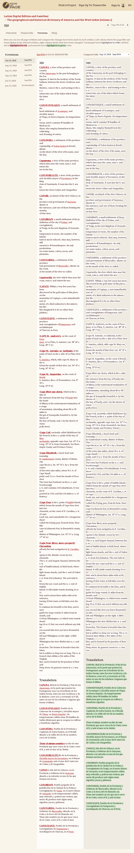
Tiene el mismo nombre (52, 743)
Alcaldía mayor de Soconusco (53, 758)
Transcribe (27, 32)
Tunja (59, 791)
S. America (44, 359)
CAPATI (44, 286)
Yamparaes (65, 324)
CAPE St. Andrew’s (50, 336)
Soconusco (66, 178)
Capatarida (45, 277)
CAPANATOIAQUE (49, 105)
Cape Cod (45, 432)
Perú (71, 831)
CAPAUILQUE (47, 318)
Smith (70, 502)
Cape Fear (45, 502)
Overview (11, 32)
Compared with (90, 55)
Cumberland (48, 459)
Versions (42, 32)
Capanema (45, 160)
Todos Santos (60, 146)
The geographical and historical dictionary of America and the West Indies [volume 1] (59, 20)
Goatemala (47, 761)
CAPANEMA (46, 140)
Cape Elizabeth (48, 453)
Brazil (42, 377)
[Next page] (127, 25)
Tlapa (45, 714)
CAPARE (44, 195)
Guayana (71, 202)
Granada (46, 793)
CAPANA (44, 67)
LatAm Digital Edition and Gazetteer (26, 16)
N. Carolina (73, 549)
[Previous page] (107, 25)
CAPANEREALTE (48, 175)
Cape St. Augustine (50, 374)
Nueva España (59, 714)
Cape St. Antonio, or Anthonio (56, 350)
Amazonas (50, 73)
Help (54, 32)
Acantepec (63, 111)
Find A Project (67, 5)
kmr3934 (41, 54)
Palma (64, 222)
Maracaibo (63, 266)
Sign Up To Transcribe (92, 5)
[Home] (11, 5)
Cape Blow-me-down (51, 391)
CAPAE (43, 770)
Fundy (70, 397)
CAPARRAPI (46, 219)
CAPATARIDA (46, 260)
